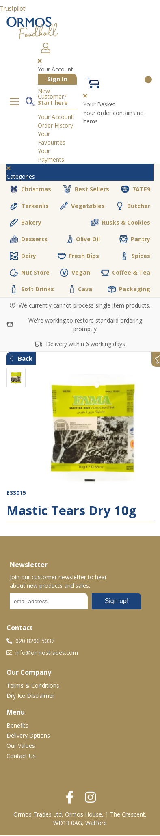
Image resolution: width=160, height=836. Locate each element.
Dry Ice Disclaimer (30, 696)
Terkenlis (29, 206)
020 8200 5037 (30, 641)
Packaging (129, 289)
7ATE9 (135, 189)
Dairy (23, 256)
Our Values (20, 745)
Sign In (57, 79)
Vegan (75, 273)
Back (21, 358)
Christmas (30, 189)
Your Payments (51, 155)
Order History (55, 125)
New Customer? (53, 97)
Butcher (133, 206)
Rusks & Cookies (120, 223)
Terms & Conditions (32, 685)
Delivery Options (28, 735)
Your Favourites (51, 138)
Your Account (55, 117)
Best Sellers (86, 189)
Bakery (25, 223)
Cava (80, 289)
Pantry (134, 239)
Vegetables (82, 206)
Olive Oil (83, 239)
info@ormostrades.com (42, 652)
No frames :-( (75, 603)
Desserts (29, 239)
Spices (135, 256)
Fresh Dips (78, 256)
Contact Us (21, 756)
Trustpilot (12, 8)
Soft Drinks (32, 289)
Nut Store (30, 273)
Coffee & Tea (125, 273)
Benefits (17, 725)
